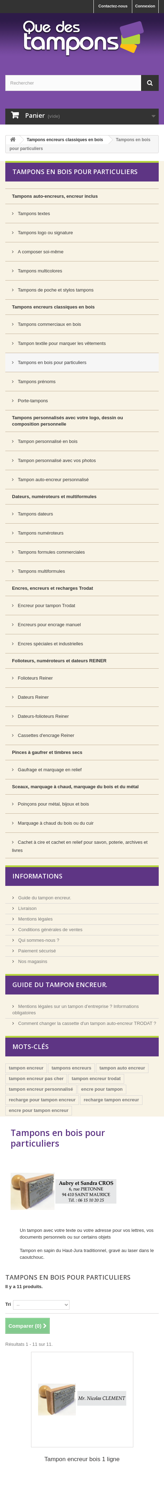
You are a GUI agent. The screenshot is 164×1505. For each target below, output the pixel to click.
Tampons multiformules (41, 571)
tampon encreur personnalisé (41, 1089)
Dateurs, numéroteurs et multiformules (54, 496)
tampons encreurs (71, 1068)
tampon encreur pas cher (36, 1078)
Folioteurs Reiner (35, 678)
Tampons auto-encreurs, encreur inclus (55, 196)
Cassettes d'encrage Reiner (45, 735)
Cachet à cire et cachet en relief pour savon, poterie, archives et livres (79, 846)
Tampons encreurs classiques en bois (65, 139)
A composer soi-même (40, 251)
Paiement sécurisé (36, 950)
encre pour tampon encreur (38, 1110)
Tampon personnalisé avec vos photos (56, 460)
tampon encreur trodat (96, 1078)
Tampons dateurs (35, 514)
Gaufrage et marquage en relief (49, 769)
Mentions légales (35, 919)
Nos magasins (32, 961)
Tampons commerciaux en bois (49, 324)
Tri (8, 1304)
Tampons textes (33, 213)
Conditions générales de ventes (50, 929)
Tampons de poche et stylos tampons (55, 290)
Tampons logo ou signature (45, 232)
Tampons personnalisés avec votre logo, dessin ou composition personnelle (67, 421)
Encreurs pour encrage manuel (49, 624)
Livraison (27, 908)
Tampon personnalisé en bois (47, 441)
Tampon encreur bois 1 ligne (82, 1459)
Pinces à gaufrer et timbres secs (47, 752)
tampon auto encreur (122, 1068)
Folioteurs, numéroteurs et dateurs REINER (59, 660)
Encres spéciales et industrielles (50, 643)
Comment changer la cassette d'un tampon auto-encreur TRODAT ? (86, 1023)
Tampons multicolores (39, 270)
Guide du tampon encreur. (44, 897)
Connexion (145, 6)
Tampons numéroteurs (40, 533)
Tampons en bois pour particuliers (51, 362)
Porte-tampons (32, 400)
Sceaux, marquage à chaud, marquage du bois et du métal (75, 786)
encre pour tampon (102, 1089)
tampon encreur (26, 1068)
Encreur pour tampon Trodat (46, 605)
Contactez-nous (113, 6)
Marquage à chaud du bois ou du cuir (55, 823)
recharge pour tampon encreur (42, 1099)
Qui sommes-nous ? (38, 940)
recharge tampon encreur (111, 1099)
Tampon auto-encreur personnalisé (53, 479)
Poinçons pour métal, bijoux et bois (53, 804)
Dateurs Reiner (33, 697)
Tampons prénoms (36, 381)
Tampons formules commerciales (51, 552)
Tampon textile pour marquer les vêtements (61, 343)
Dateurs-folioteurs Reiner (43, 716)
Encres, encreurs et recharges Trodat (52, 588)
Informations (37, 876)
